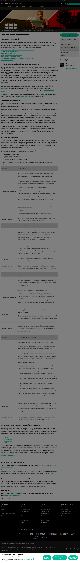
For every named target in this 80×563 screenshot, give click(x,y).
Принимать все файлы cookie (73, 558)
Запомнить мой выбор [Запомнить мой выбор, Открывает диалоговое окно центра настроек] (46, 558)
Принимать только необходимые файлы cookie (60, 557)
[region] (40, 558)
